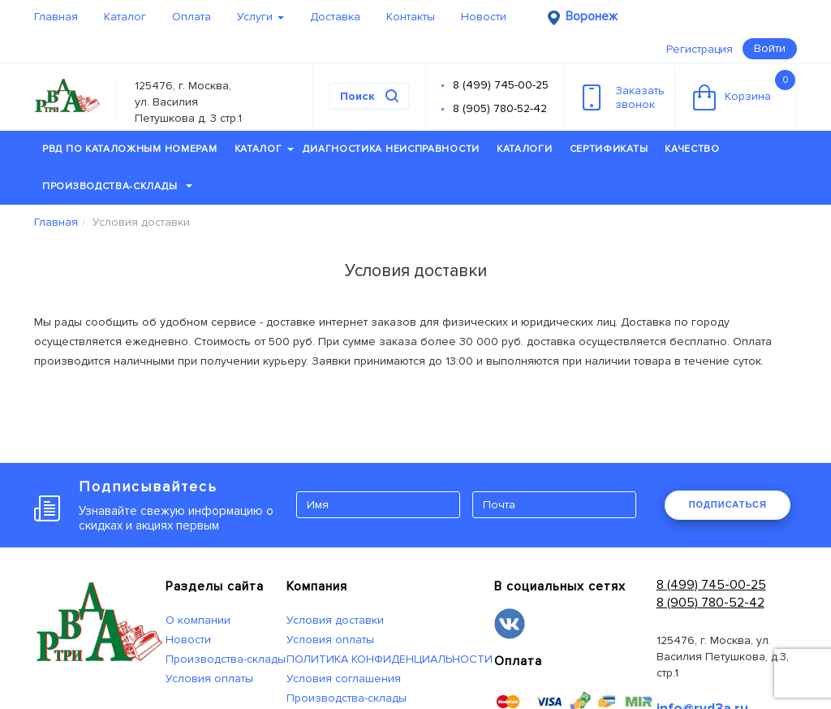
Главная (56, 17)
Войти (770, 48)
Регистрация (699, 49)
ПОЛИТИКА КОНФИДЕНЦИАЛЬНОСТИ (389, 659)
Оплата (191, 17)
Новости (483, 17)
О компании (198, 620)
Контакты (410, 17)
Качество (692, 149)
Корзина (744, 90)
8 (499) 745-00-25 (501, 85)
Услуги (260, 17)
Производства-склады (117, 186)
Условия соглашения (343, 678)
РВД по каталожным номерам (129, 149)
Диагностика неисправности (391, 149)
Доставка (335, 17)
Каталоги (525, 149)
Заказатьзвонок (624, 97)
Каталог (125, 17)
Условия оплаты (209, 678)
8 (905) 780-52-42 (500, 108)
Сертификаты (609, 149)
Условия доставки (335, 620)
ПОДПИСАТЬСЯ (728, 504)
